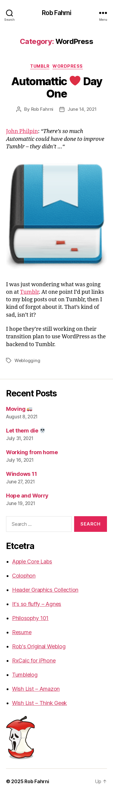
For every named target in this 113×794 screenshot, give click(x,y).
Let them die (25, 430)
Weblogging (27, 360)
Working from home (32, 452)
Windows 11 (21, 474)
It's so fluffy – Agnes (36, 604)
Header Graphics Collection (45, 590)
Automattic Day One (56, 87)
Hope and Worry (27, 495)
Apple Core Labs (32, 561)
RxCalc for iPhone (33, 660)
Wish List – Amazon (36, 689)
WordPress (67, 66)
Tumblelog (25, 674)
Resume (21, 632)
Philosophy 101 (30, 618)
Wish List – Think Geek (39, 703)
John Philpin (22, 131)
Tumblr (39, 66)
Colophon (24, 575)
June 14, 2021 (82, 109)
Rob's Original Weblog (38, 646)
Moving (19, 409)
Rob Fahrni (56, 13)
